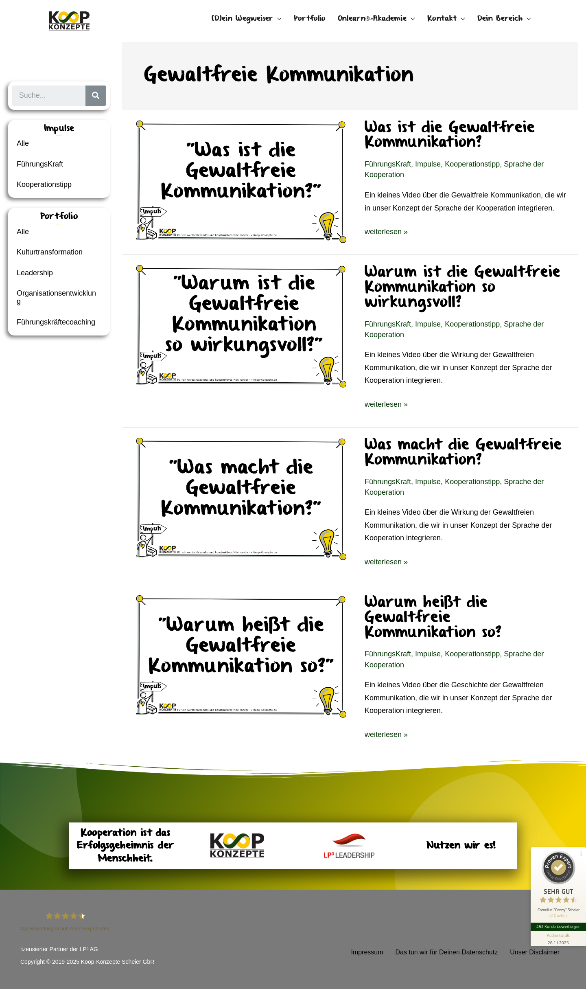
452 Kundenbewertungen (558, 926)
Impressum (367, 952)
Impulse (428, 164)
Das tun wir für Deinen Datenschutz (447, 952)
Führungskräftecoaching (56, 322)
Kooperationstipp (44, 184)
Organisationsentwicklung (56, 297)
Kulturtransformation (50, 252)
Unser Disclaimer (535, 952)
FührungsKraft (40, 164)
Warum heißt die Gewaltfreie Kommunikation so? (433, 617)
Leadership (35, 273)
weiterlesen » (386, 231)
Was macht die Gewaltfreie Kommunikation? (463, 452)
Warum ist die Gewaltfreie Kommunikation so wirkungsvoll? (462, 287)
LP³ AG (89, 949)
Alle (23, 143)
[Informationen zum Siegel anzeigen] (558, 938)
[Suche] (95, 96)
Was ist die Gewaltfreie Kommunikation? (450, 135)
